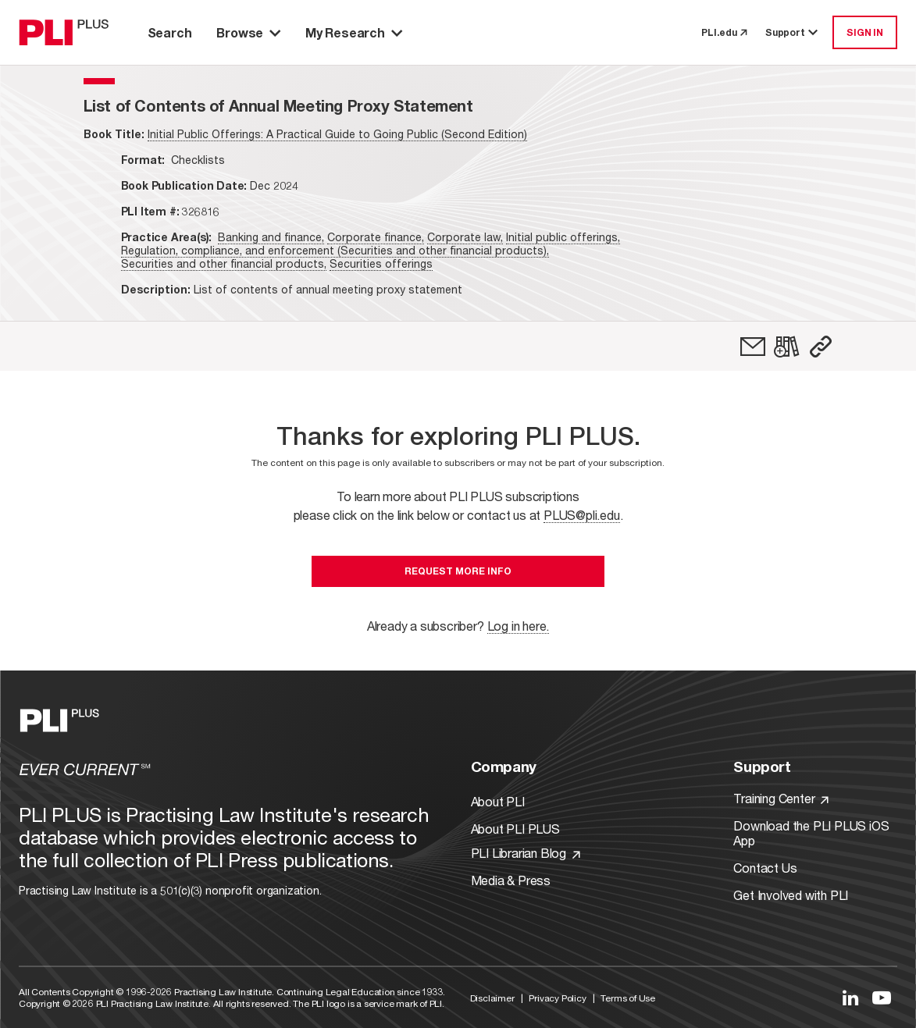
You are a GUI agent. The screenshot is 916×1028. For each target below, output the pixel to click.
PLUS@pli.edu (582, 514)
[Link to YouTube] (881, 997)
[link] (752, 346)
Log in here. (518, 625)
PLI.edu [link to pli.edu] (724, 32)
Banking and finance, (271, 237)
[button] (820, 346)
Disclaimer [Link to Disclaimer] (492, 998)
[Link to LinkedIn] (850, 997)
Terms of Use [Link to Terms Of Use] (628, 998)
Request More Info (458, 571)
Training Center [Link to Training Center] (781, 798)
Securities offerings (381, 263)
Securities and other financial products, (223, 263)
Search (170, 32)
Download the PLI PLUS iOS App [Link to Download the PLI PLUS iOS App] (811, 833)
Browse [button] (248, 32)
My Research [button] (353, 32)
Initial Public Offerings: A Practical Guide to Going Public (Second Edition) (337, 134)
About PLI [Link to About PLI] (498, 801)
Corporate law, (465, 237)
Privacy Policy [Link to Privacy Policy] (557, 998)
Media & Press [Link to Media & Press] (511, 880)
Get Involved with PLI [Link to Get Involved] (790, 894)
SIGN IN (864, 32)
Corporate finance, (375, 237)
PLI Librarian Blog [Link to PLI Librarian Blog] (525, 852)
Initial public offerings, (563, 237)
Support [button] (792, 32)
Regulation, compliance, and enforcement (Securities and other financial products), (335, 250)
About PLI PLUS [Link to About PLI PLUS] (515, 828)
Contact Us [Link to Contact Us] (765, 867)
